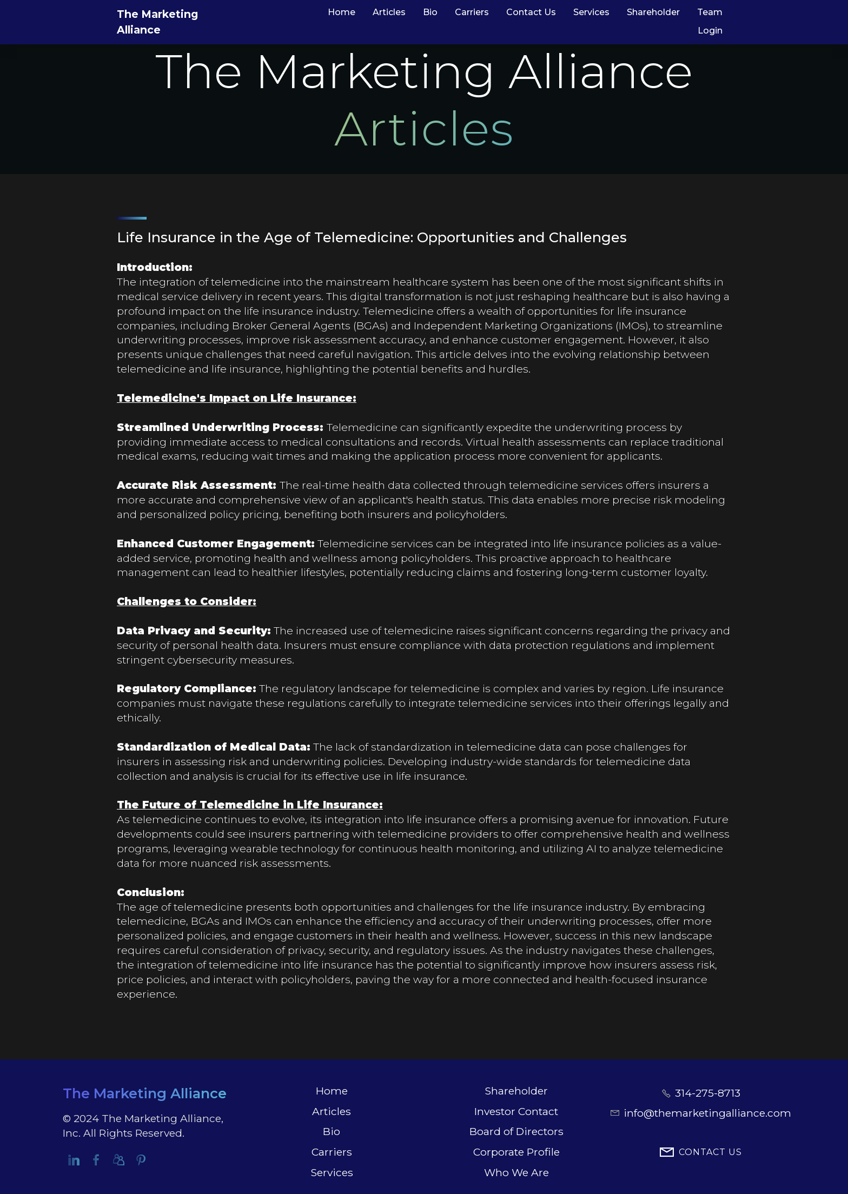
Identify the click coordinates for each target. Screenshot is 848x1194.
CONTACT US (701, 1153)
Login (710, 30)
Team (710, 12)
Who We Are (516, 1172)
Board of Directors (516, 1131)
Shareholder (653, 12)
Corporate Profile (516, 1151)
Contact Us (531, 12)
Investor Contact (516, 1111)
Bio (430, 12)
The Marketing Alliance (180, 21)
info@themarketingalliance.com (707, 1112)
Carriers (472, 12)
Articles (389, 12)
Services (591, 12)
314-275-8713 (707, 1092)
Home (341, 12)
